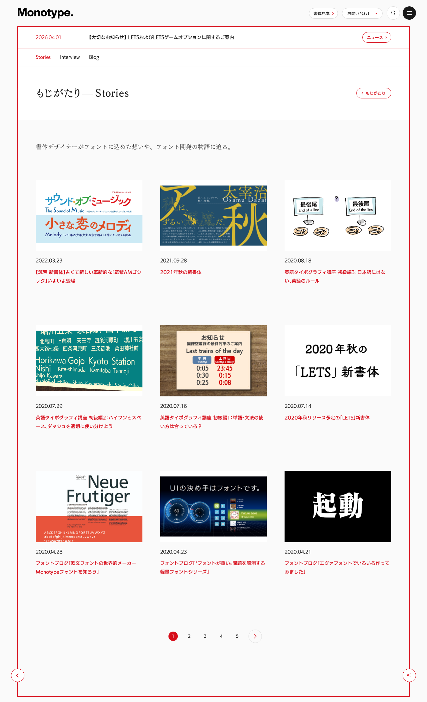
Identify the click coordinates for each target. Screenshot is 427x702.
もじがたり (376, 93)
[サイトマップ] (409, 13)
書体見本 (322, 13)
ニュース (375, 37)
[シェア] (409, 675)
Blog (94, 56)
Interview (70, 56)
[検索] (393, 13)
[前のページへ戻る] (17, 675)
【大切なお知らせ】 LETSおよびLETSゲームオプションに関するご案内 (161, 37)
